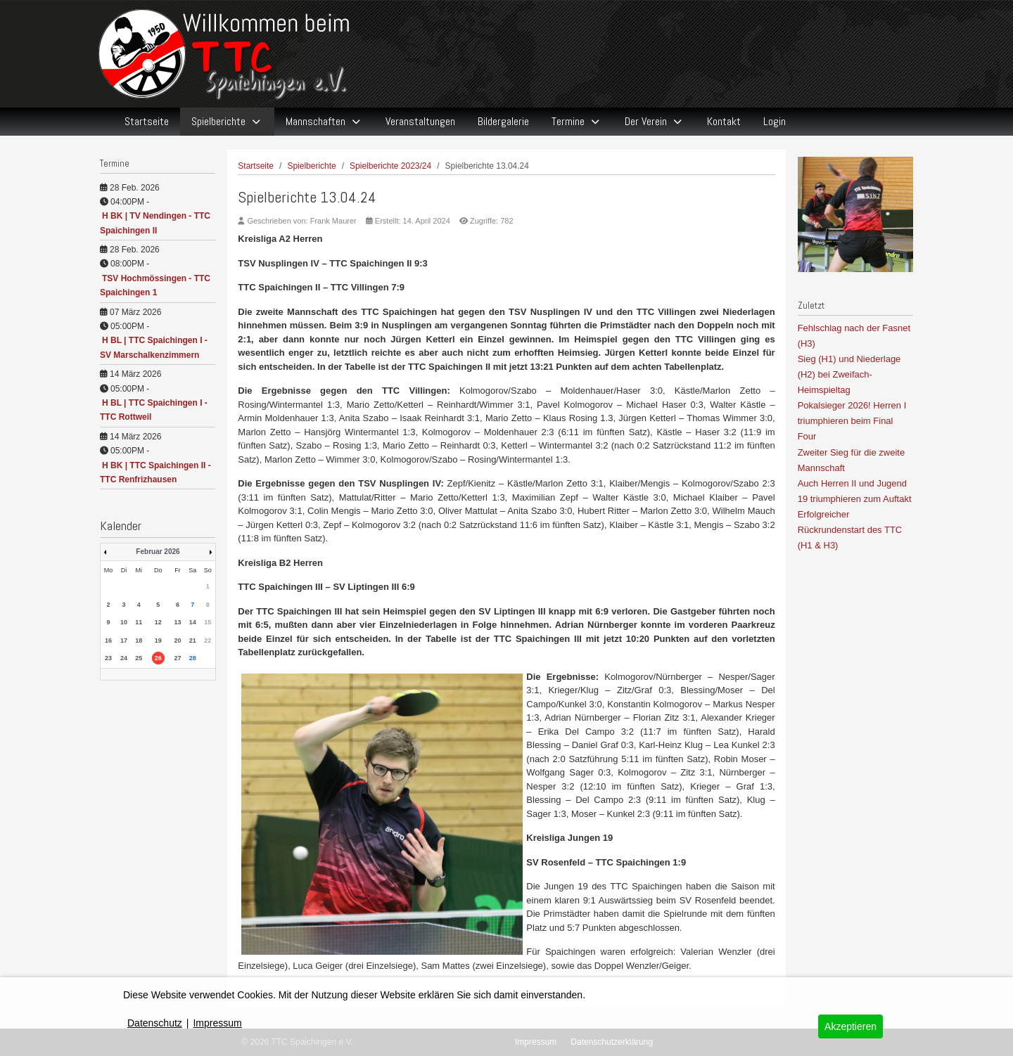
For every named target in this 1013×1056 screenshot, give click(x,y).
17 (123, 640)
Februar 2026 (157, 551)
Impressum (217, 1023)
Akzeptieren (850, 1026)
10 (123, 622)
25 (138, 658)
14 (192, 622)
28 (192, 658)
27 (177, 658)
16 (108, 640)
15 (207, 622)
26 (158, 658)
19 (158, 640)
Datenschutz (154, 1023)
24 (123, 658)
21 (192, 640)
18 (138, 640)
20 (177, 640)
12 (158, 622)
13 (177, 622)
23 (108, 658)
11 (138, 622)
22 (207, 640)
